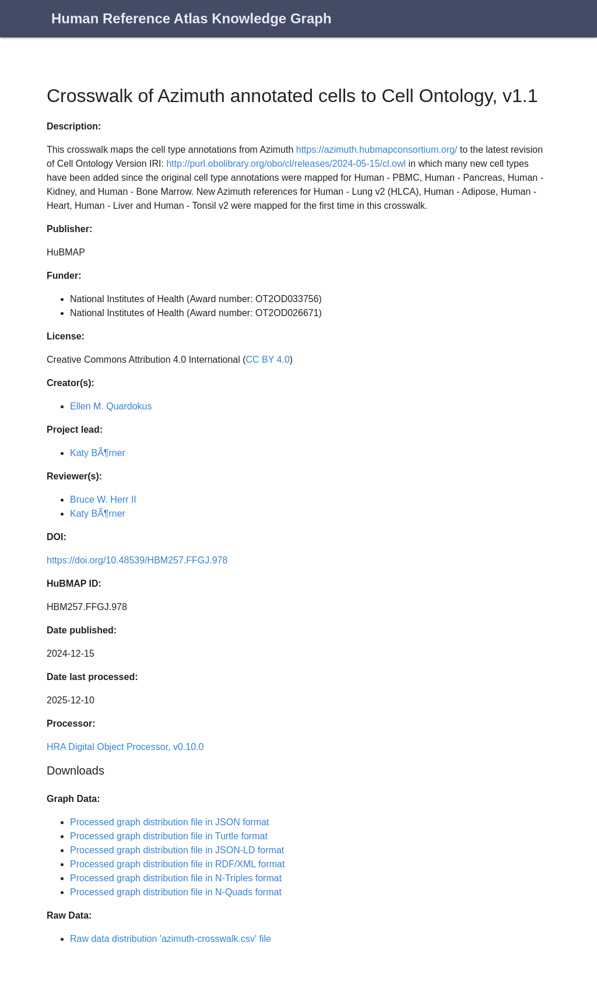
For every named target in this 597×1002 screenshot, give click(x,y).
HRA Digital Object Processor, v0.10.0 (125, 747)
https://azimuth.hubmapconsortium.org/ (377, 150)
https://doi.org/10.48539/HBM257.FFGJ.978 (137, 560)
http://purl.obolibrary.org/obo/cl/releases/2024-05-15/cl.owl (286, 164)
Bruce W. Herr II (103, 499)
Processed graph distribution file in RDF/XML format (177, 864)
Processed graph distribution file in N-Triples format (176, 878)
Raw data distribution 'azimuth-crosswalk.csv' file (170, 939)
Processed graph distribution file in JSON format (169, 822)
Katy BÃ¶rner (97, 453)
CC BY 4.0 (268, 360)
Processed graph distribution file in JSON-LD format (177, 850)
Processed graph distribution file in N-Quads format (176, 892)
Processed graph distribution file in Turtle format (169, 836)
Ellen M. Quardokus (111, 406)
